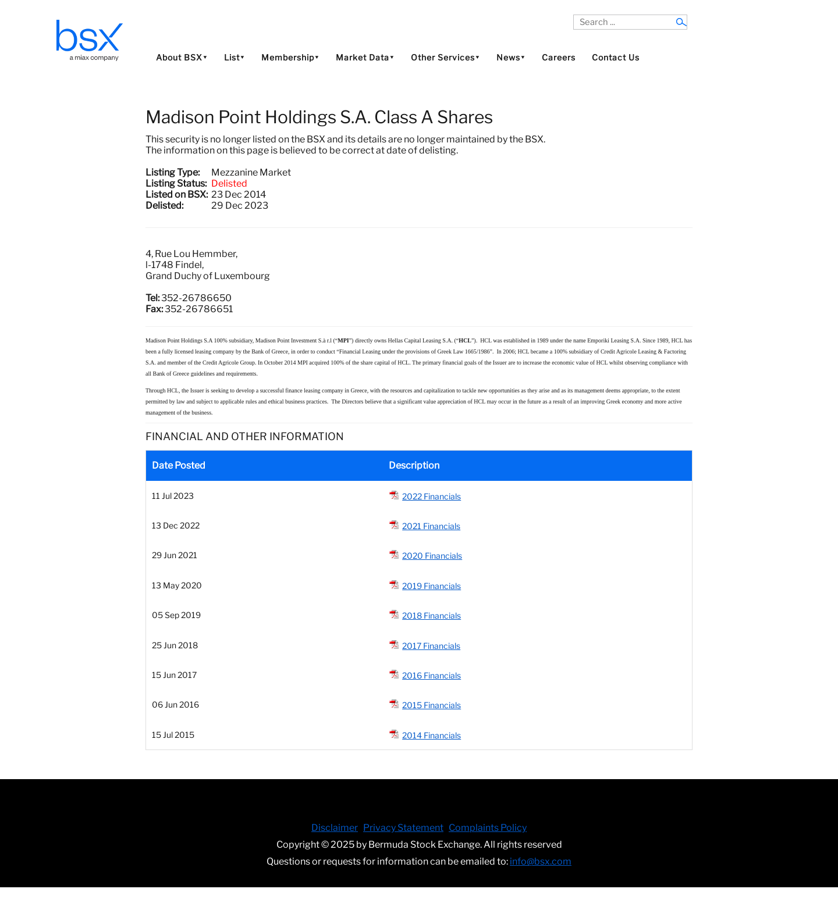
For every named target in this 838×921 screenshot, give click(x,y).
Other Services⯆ (445, 57)
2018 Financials (431, 615)
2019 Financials (431, 586)
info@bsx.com (540, 861)
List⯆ (234, 57)
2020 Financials (432, 556)
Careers (559, 57)
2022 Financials (431, 496)
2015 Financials (431, 705)
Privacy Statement (403, 827)
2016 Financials (431, 675)
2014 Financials (431, 735)
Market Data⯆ (365, 57)
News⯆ (510, 57)
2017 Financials (431, 646)
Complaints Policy (488, 827)
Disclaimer (334, 827)
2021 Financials (431, 526)
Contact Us (616, 57)
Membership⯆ (290, 57)
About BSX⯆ (182, 57)
